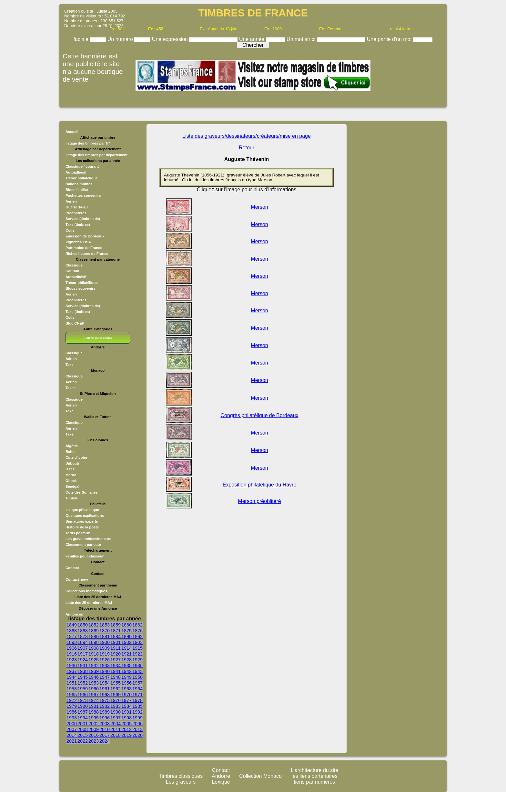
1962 (115, 688)
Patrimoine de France (84, 248)
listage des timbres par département (96, 155)
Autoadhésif (76, 172)
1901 (115, 642)
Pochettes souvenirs (83, 195)
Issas (70, 469)
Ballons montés (79, 184)
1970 (126, 694)
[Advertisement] (381, 224)
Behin (71, 452)
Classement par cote (83, 544)
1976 (115, 700)
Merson (259, 207)
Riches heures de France (87, 254)
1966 (82, 694)
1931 (82, 665)
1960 (93, 688)
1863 (71, 630)
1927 (115, 659)
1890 (126, 636)
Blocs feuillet (77, 190)
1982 (104, 706)
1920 (115, 654)
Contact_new (77, 579)
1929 (137, 659)
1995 (93, 717)
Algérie (72, 446)
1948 (115, 677)
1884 (115, 636)
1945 (82, 677)
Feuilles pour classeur (85, 556)
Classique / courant (82, 166)
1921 (126, 654)
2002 (93, 723)
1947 (104, 677)
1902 (126, 642)
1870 (104, 630)
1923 (71, 659)
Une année (252, 39)
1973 (82, 700)
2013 (137, 729)
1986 (71, 712)
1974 (93, 700)
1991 (126, 712)
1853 (104, 624)
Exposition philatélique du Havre (260, 484)
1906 (71, 648)
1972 (71, 700)
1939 (93, 671)
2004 (115, 723)
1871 (115, 630)
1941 (115, 671)
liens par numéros (314, 782)
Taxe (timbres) (78, 224)
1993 (71, 717)
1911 (115, 648)
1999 (137, 717)
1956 (126, 683)
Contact (72, 568)
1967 (93, 694)
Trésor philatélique (81, 178)
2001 (82, 723)
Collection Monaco (260, 776)
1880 (93, 636)
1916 (71, 654)
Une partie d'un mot (390, 39)
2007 (71, 729)
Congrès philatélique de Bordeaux (260, 415)
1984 (126, 706)
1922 (137, 654)
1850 (82, 624)
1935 (126, 665)
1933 (104, 665)
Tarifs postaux (78, 533)
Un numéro (121, 39)
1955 (115, 683)
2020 (137, 735)
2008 (82, 729)
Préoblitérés (76, 213)
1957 (137, 683)
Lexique (221, 782)
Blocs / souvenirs (81, 288)
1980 (82, 706)
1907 (82, 648)
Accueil (72, 132)
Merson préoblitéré (259, 501)
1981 (93, 706)
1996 (104, 717)
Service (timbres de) (83, 219)
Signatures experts (82, 521)
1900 (104, 642)
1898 (93, 642)
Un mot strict (302, 39)
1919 (104, 654)
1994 (82, 717)
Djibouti (72, 463)
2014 (71, 735)
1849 (71, 624)
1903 (137, 642)
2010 (104, 729)
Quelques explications (85, 515)
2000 (71, 723)
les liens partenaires (314, 776)
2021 (71, 741)
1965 (71, 694)
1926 (104, 659)
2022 (82, 741)
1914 (126, 648)
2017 (104, 735)
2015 (82, 735)
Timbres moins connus (98, 337)
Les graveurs (181, 782)
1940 (104, 671)
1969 (115, 694)
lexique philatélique (82, 510)
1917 (82, 654)
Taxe (70, 364)
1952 (82, 683)
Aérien (71, 201)
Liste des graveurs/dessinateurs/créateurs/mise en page (246, 136)
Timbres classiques (181, 776)
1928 (126, 659)
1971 (137, 694)
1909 (104, 648)
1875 (126, 630)
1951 (71, 683)
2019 (126, 735)
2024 (104, 741)
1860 (126, 624)
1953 (93, 683)
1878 (82, 636)
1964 (137, 688)
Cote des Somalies (81, 492)
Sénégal (72, 486)
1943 (137, 671)
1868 (82, 630)
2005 (126, 723)
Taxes (71, 388)
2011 (115, 729)
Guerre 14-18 (76, 207)
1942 (126, 671)
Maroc (71, 475)
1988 (93, 712)
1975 (104, 700)
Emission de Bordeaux (85, 236)
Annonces (74, 614)
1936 (137, 665)
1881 (104, 636)
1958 (71, 688)
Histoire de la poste (82, 527)
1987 (82, 712)
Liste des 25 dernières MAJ (89, 603)
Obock (71, 481)
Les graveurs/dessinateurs (88, 539)
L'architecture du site (314, 770)
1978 (137, 700)
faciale (82, 39)
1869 (93, 630)
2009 (93, 729)
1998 (126, 717)
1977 (126, 700)
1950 (137, 677)
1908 (93, 648)
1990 (115, 712)
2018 (115, 735)
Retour (246, 147)
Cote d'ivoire (76, 457)
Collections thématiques (86, 591)
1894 (82, 642)
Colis (70, 230)
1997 (115, 717)
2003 (104, 723)
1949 (126, 677)
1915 (137, 648)
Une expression (170, 39)
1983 (115, 706)
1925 (93, 659)
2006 (137, 723)
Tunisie (72, 498)
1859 (115, 624)
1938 (82, 671)
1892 (137, 636)
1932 (93, 665)
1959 (82, 688)
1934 (115, 665)
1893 (71, 642)
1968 (104, 694)
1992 (137, 712)
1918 (93, 654)
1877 (71, 636)
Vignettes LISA (78, 242)
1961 (104, 688)
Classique (74, 265)
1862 (137, 624)
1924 (82, 659)
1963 (126, 688)
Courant (72, 271)
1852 (93, 624)
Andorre (221, 776)
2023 (93, 741)
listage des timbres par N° (88, 143)
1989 (104, 712)
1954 (104, 683)
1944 (71, 677)
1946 (93, 677)
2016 (93, 735)
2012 (126, 729)
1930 (71, 665)
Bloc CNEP (75, 323)
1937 (71, 671)
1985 (137, 706)
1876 (137, 630)
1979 (71, 706)
